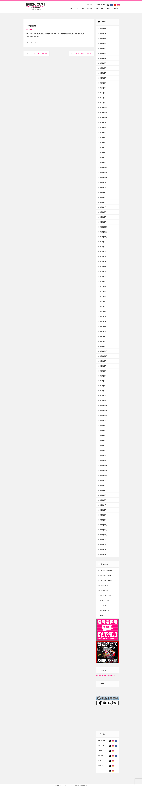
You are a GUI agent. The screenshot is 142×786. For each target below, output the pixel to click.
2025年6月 (102, 78)
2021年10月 (102, 296)
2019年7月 (102, 430)
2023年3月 (102, 212)
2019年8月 (102, 426)
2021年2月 (102, 336)
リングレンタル (103, 600)
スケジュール (80, 8)
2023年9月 (102, 182)
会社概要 (101, 615)
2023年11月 (102, 172)
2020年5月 (102, 381)
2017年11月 (102, 530)
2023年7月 (102, 192)
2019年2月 (102, 455)
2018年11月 (102, 470)
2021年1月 (102, 341)
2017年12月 (102, 525)
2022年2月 (102, 277)
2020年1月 (102, 401)
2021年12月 (102, 286)
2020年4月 (102, 386)
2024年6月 (102, 138)
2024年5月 (102, 142)
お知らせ (29, 29)
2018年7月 (102, 490)
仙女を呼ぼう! (103, 591)
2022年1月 (102, 282)
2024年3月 (102, 152)
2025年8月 (102, 68)
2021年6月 (102, 316)
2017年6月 (102, 555)
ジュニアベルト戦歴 (105, 581)
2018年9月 (102, 480)
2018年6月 (102, 495)
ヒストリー (102, 605)
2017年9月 (102, 540)
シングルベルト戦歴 (105, 571)
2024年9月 (102, 123)
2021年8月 (102, 306)
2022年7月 (102, 252)
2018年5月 (102, 500)
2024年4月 (102, 147)
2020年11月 (102, 351)
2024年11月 (102, 113)
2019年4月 (102, 445)
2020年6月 (102, 376)
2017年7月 (102, 550)
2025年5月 (102, 83)
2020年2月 (102, 396)
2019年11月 (102, 411)
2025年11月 (102, 53)
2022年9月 (102, 242)
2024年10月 (102, 118)
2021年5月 (102, 321)
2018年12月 (102, 465)
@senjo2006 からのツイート (105, 676)
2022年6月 (102, 257)
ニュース (71, 8)
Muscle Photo (103, 610)
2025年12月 (102, 48)
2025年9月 (102, 63)
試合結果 (90, 8)
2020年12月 (102, 346)
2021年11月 (102, 291)
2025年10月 (102, 58)
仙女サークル (103, 586)
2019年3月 (102, 450)
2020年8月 (102, 366)
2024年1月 (102, 162)
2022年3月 (102, 272)
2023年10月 (102, 177)
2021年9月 (102, 301)
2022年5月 (102, 262)
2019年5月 (102, 440)
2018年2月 (102, 515)
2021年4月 (102, 326)
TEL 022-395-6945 (87, 5)
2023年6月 (102, 197)
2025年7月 (102, 73)
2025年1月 (102, 103)
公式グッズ (116, 8)
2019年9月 (102, 421)
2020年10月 (102, 356)
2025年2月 (102, 98)
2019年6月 (102, 435)
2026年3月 (102, 33)
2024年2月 (102, 157)
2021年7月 (102, 311)
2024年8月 (102, 128)
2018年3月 (102, 510)
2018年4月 (102, 505)
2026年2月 (102, 38)
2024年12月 (102, 108)
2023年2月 (102, 217)
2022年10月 (102, 237)
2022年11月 (102, 232)
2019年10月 (102, 416)
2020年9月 (102, 361)
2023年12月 (102, 167)
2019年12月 (102, 406)
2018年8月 (102, 485)
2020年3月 (102, 391)
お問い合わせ (101, 5)
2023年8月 (102, 187)
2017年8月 (102, 545)
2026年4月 (102, 28)
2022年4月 (102, 267)
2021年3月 (102, 331)
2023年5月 (102, 202)
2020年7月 (102, 371)
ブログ (108, 8)
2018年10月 (102, 475)
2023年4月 (102, 207)
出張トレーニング (104, 595)
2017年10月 (102, 535)
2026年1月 (102, 43)
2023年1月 (102, 222)
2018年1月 (102, 520)
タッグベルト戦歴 (104, 576)
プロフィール (99, 8)
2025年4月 (102, 88)
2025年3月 (102, 93)
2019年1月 (102, 460)
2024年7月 (102, 133)
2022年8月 (102, 247)
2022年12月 (102, 227)
